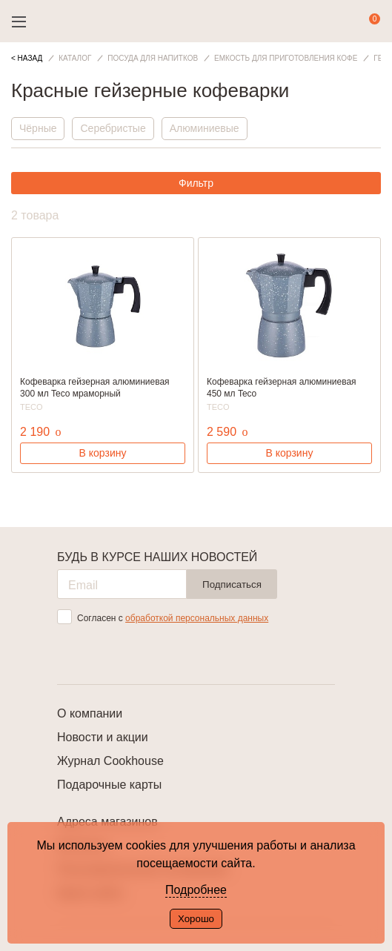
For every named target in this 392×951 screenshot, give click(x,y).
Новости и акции (102, 737)
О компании (89, 713)
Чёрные (37, 128)
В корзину (103, 453)
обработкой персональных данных (196, 618)
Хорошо (196, 918)
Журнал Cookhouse (110, 761)
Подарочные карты (109, 784)
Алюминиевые (204, 128)
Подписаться (232, 584)
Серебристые (112, 128)
